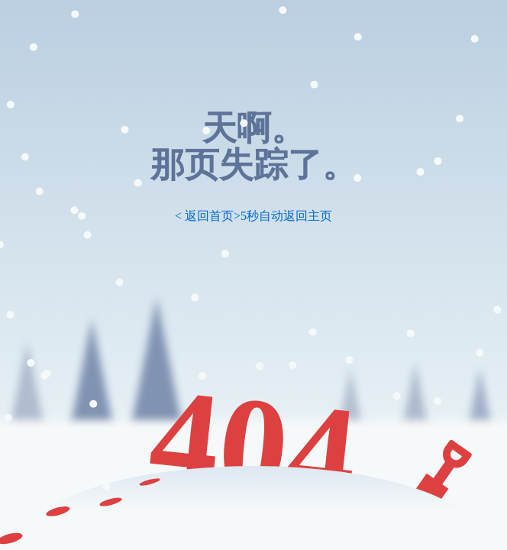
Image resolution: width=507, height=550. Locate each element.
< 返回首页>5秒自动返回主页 (253, 215)
